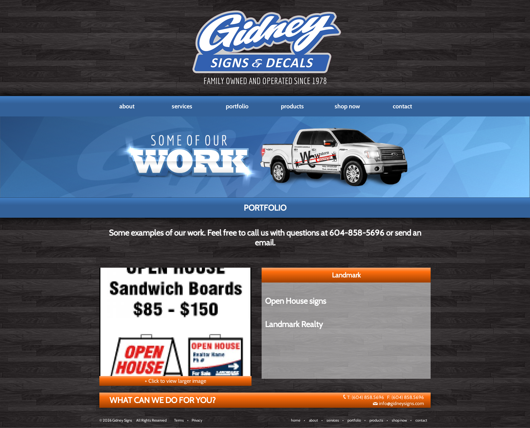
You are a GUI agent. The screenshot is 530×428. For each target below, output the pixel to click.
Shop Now (347, 106)
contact (421, 420)
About (127, 106)
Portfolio (237, 106)
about (313, 420)
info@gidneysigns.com (401, 403)
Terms (179, 420)
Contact (402, 106)
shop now (399, 420)
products (376, 420)
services (333, 420)
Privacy (197, 420)
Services (182, 106)
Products (292, 106)
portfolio (354, 420)
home (295, 420)
